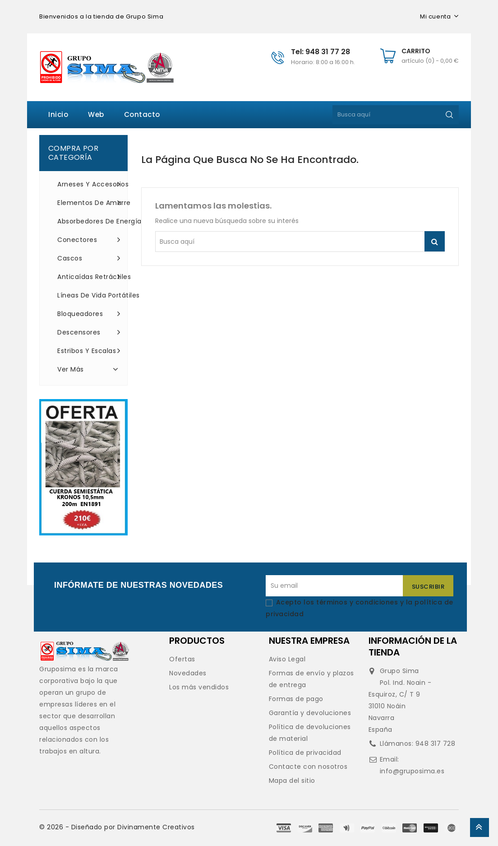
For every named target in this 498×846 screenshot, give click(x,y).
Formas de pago (296, 698)
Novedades (188, 673)
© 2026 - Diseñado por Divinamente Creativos (117, 827)
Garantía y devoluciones (310, 712)
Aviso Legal (287, 659)
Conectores (88, 240)
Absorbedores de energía (88, 221)
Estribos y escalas (88, 351)
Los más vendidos (199, 687)
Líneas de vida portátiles (88, 295)
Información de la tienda (413, 646)
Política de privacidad (305, 752)
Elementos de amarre (88, 203)
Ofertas (182, 659)
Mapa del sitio (292, 780)
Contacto (142, 114)
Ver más (88, 368)
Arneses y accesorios (88, 184)
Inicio (58, 114)
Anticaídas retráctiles (88, 277)
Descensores (88, 332)
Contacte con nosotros (308, 766)
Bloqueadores (88, 314)
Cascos (88, 258)
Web (96, 114)
